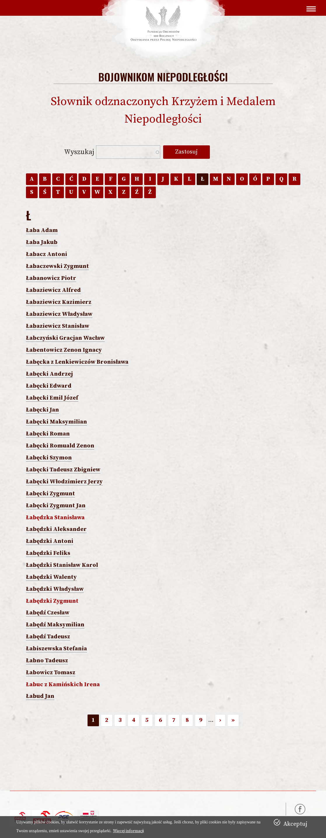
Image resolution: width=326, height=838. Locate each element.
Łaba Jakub (41, 242)
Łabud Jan (40, 696)
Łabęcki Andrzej (49, 374)
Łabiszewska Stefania (56, 648)
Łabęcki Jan (42, 410)
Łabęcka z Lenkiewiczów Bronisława (77, 362)
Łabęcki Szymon (49, 457)
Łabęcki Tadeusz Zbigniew (63, 469)
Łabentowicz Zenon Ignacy (64, 350)
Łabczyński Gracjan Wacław (65, 338)
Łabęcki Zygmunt (50, 493)
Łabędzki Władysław (55, 589)
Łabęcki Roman (48, 434)
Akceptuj (295, 824)
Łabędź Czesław (47, 612)
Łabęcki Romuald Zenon (60, 446)
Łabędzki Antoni (49, 541)
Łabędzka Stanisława (55, 517)
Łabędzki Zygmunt (52, 601)
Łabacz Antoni (46, 254)
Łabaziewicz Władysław (59, 314)
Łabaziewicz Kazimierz (58, 302)
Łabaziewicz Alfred (53, 290)
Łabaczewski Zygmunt (57, 266)
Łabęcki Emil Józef (52, 398)
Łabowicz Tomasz (50, 672)
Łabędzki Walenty (51, 577)
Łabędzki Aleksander (56, 529)
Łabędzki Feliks (48, 553)
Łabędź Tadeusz (48, 636)
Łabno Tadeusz (47, 660)
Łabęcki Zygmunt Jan (56, 505)
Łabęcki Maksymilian (56, 422)
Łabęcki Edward (49, 386)
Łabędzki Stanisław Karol (62, 565)
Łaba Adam (42, 230)
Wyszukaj (78, 152)
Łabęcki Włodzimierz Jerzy (64, 481)
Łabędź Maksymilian (55, 624)
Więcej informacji (128, 831)
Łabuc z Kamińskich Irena (63, 684)
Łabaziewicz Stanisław (57, 326)
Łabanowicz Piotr (51, 278)
